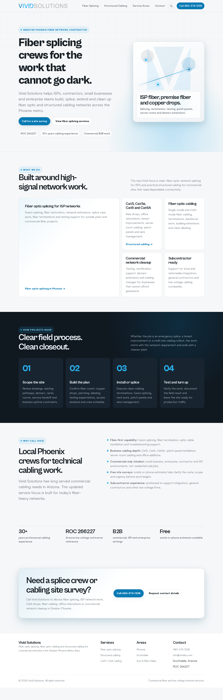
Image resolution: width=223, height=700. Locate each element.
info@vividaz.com (182, 655)
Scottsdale (142, 655)
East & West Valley (146, 660)
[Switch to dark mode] (171, 5)
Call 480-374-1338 (190, 5)
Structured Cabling (115, 5)
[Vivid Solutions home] (43, 6)
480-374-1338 (181, 649)
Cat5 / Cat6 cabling (111, 660)
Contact (160, 5)
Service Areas (141, 5)
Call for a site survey (34, 121)
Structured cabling (110, 655)
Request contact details (164, 593)
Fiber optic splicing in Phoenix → (45, 288)
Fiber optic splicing (110, 649)
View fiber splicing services (72, 121)
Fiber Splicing (90, 5)
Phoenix (141, 649)
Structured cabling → (139, 244)
